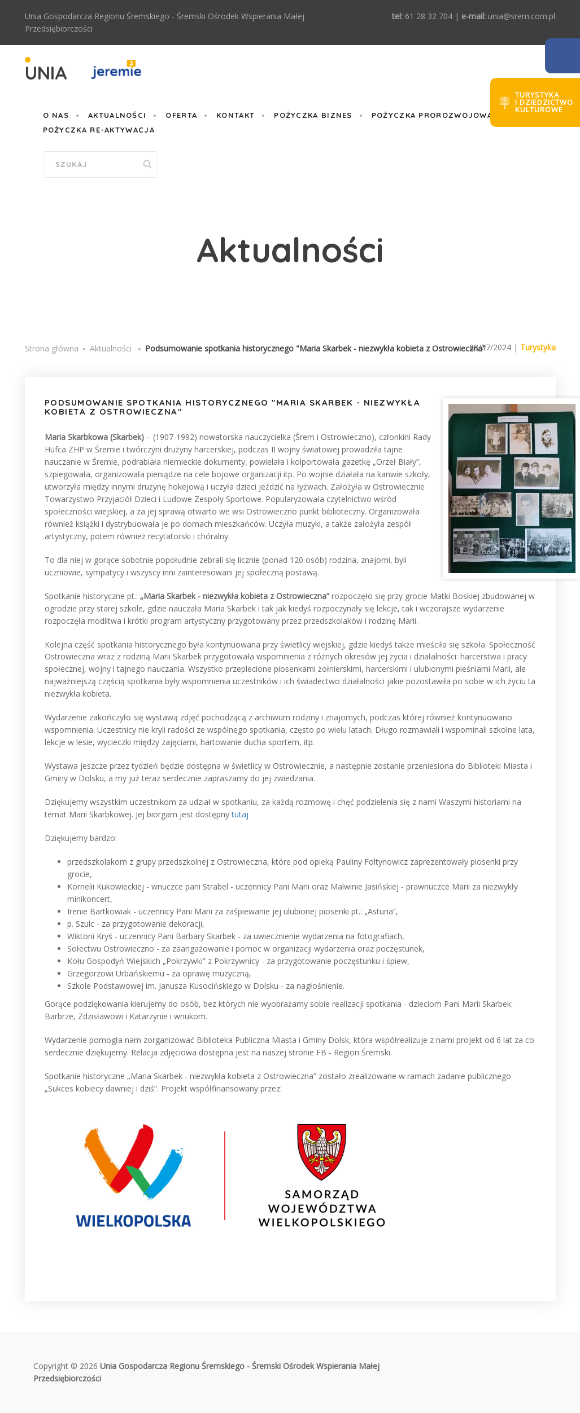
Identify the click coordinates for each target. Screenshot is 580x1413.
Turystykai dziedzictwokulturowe (544, 102)
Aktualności (117, 115)
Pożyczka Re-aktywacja (99, 129)
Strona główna (52, 348)
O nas (56, 115)
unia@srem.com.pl (521, 16)
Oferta (181, 115)
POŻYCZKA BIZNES (313, 115)
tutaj (240, 814)
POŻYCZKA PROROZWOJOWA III (438, 115)
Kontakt (235, 115)
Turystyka (538, 347)
